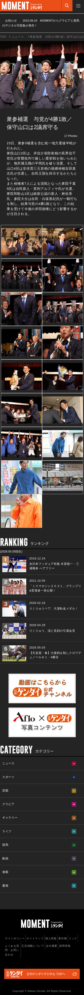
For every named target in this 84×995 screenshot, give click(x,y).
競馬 (5, 844)
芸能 (5, 790)
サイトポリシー (15, 938)
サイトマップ (34, 938)
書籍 (5, 885)
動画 (5, 858)
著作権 (62, 938)
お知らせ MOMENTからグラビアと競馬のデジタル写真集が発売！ (40, 23)
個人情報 (51, 938)
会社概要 (51, 945)
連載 (5, 872)
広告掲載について (33, 945)
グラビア (8, 804)
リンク (73, 938)
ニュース (18, 36)
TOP (3, 36)
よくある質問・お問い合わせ (12, 950)
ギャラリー (9, 817)
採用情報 (65, 945)
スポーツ (8, 777)
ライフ (6, 831)
